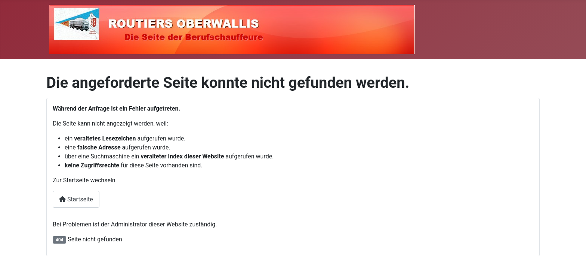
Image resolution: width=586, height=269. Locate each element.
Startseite (76, 199)
